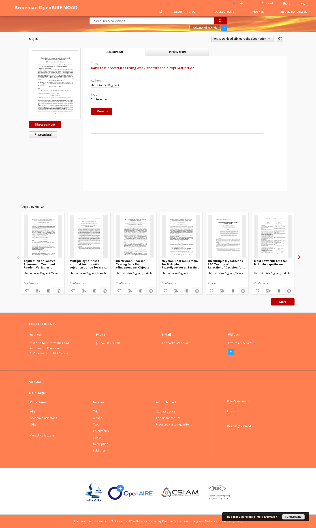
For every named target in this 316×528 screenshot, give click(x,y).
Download (41, 135)
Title (96, 411)
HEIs (33, 411)
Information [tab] (177, 52)
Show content (45, 124)
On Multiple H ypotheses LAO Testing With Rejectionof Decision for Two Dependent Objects (225, 264)
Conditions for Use (168, 418)
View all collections (42, 435)
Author (97, 418)
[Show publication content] (48, 291)
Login (303, 3)
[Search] (220, 20)
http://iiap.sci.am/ (240, 343)
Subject (97, 437)
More (282, 301)
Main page (37, 393)
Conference (99, 99)
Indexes (258, 12)
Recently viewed (294, 12)
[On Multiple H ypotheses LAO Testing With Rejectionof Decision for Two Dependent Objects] (227, 236)
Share (286, 3)
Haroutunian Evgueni (105, 85)
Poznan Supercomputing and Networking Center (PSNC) (202, 521)
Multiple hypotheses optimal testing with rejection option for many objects (88, 264)
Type (96, 424)
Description (100, 444)
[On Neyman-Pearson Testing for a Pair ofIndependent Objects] (135, 236)
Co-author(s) (101, 431)
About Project (185, 12)
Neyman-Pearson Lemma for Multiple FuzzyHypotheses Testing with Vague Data (180, 264)
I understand (293, 516)
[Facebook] (231, 352)
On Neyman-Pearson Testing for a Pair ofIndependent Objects (132, 264)
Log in (231, 411)
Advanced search (205, 28)
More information (267, 516)
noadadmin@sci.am (176, 343)
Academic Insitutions (43, 418)
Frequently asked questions (174, 424)
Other (34, 424)
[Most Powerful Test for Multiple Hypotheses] (273, 236)
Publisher (99, 450)
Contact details (165, 411)
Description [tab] (114, 52)
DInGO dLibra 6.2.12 (118, 521)
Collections (224, 12)
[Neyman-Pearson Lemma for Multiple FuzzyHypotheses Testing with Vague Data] (181, 236)
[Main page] (160, 12)
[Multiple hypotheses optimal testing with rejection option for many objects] (89, 236)
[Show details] (58, 291)
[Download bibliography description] (37, 291)
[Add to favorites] (280, 39)
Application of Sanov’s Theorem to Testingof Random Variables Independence (39, 264)
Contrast (267, 3)
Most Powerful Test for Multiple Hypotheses (270, 262)
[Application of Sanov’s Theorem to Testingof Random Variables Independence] (43, 236)
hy (242, 3)
